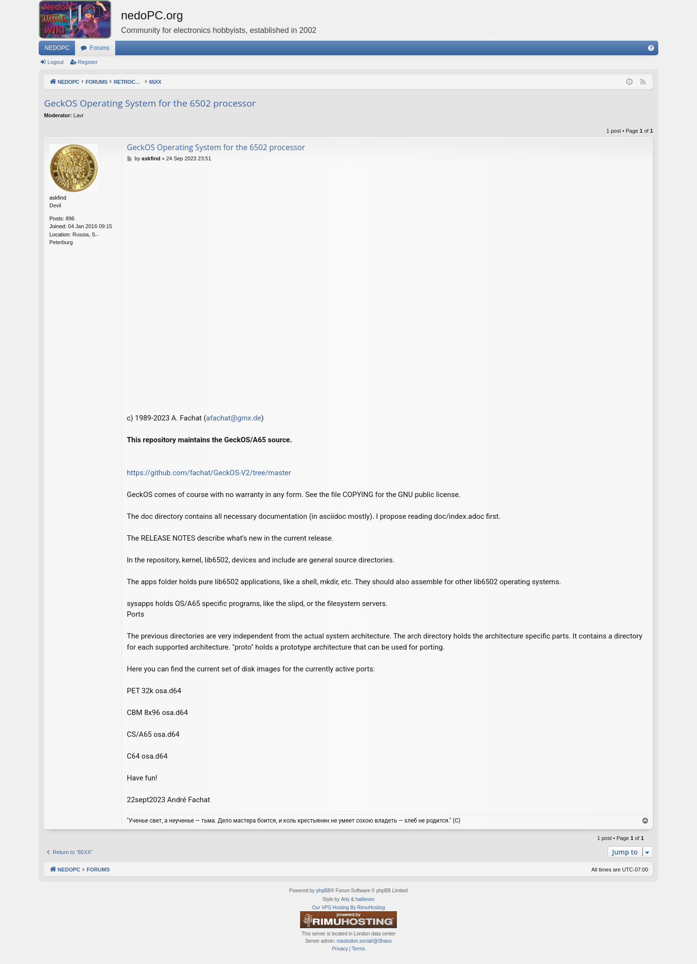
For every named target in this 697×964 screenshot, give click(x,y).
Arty (345, 899)
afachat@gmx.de (233, 418)
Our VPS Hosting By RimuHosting (348, 907)
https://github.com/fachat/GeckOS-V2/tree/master (209, 472)
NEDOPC (57, 48)
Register (88, 62)
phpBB (323, 890)
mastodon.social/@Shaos (364, 941)
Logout (55, 62)
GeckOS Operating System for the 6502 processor (150, 103)
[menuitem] (651, 48)
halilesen (364, 899)
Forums (99, 48)
